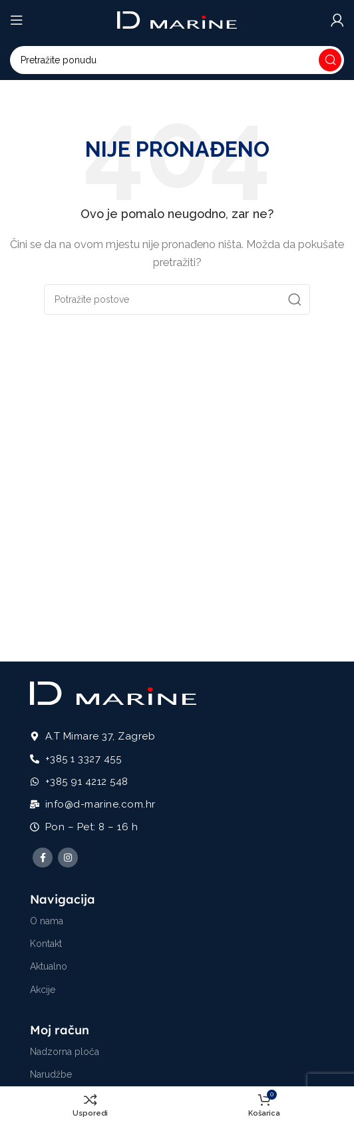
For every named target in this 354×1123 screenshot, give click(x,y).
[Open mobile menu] (16, 20)
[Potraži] (177, 60)
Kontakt (46, 943)
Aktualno (48, 966)
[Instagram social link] (68, 858)
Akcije (42, 989)
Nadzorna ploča (64, 1051)
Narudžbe (51, 1074)
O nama (46, 921)
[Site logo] (177, 19)
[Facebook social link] (43, 858)
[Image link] (113, 692)
